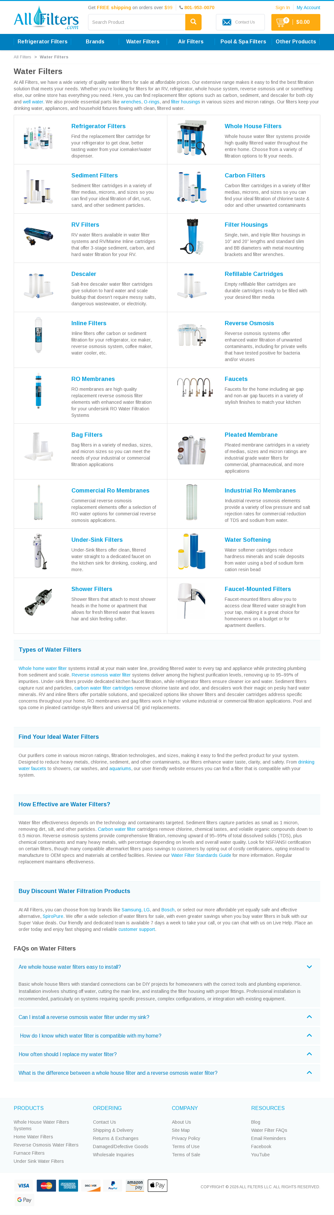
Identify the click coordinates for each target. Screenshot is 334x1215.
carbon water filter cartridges (103, 688)
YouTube (260, 1154)
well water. (33, 101)
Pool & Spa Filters (243, 41)
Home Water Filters (33, 1136)
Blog (255, 1122)
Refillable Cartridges (254, 274)
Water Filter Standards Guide (201, 855)
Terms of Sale (186, 1154)
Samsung (131, 909)
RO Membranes (93, 379)
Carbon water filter (117, 829)
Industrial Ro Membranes (260, 490)
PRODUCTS (29, 1108)
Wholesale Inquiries (113, 1154)
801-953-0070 (199, 7)
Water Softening (248, 540)
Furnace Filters (29, 1153)
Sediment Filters (94, 175)
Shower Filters (91, 589)
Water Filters (142, 41)
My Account (308, 7)
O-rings (151, 101)
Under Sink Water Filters (39, 1161)
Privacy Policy (186, 1138)
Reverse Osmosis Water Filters (46, 1144)
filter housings (185, 101)
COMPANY (185, 1108)
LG (147, 909)
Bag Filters (86, 435)
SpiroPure (53, 916)
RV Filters (85, 224)
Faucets (236, 379)
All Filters (22, 56)
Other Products (296, 41)
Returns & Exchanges (116, 1138)
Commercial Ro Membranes (110, 490)
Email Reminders (268, 1138)
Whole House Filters (253, 126)
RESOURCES (268, 1108)
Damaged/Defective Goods (120, 1146)
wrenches (131, 101)
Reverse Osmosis (249, 323)
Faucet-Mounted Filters (258, 589)
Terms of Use (186, 1146)
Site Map (181, 1130)
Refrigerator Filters (43, 41)
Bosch (168, 909)
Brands (95, 41)
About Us (181, 1122)
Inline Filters (88, 323)
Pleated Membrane (251, 435)
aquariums (120, 768)
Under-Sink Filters (97, 540)
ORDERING (107, 1108)
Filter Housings (246, 224)
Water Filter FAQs (269, 1130)
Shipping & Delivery (113, 1130)
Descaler (83, 274)
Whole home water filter (43, 668)
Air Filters (191, 41)
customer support (136, 929)
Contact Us (104, 1122)
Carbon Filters (245, 175)
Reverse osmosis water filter (101, 674)
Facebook (261, 1146)
